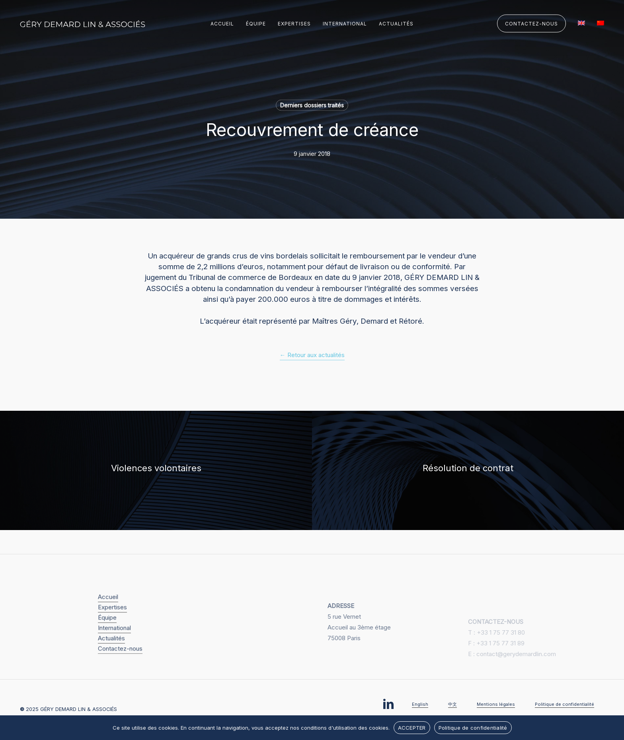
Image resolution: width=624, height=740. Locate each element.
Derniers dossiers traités (312, 105)
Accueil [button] (108, 608)
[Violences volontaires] (156, 470)
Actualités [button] (111, 650)
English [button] (420, 704)
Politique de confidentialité (473, 727)
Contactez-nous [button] (120, 660)
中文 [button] (452, 704)
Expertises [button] (112, 619)
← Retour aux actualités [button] (312, 355)
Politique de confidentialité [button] (564, 704)
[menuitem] (581, 24)
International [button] (114, 639)
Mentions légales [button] (496, 704)
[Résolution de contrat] (468, 470)
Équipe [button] (107, 629)
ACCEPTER (412, 727)
